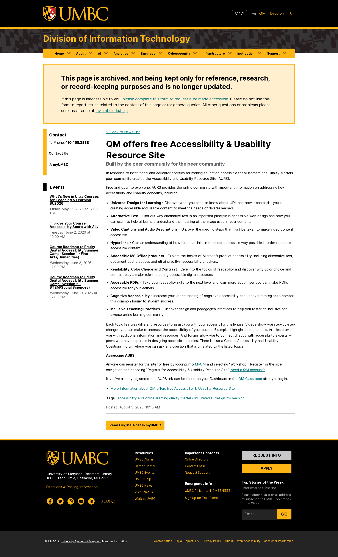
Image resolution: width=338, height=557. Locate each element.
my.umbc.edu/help (111, 110)
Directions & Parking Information (72, 487)
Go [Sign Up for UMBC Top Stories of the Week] (284, 514)
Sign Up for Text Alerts (201, 498)
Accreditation (163, 541)
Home (59, 53)
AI (99, 53)
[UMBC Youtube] (81, 501)
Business (148, 53)
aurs (141, 398)
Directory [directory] (277, 13)
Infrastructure (214, 53)
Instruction (246, 53)
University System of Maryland (81, 541)
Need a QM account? (247, 370)
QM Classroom (250, 379)
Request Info (266, 455)
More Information (172, 388)
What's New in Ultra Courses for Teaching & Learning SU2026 (74, 200)
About (81, 53)
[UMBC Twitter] (60, 501)
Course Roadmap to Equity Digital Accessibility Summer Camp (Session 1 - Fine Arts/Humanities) (74, 252)
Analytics (121, 53)
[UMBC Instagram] (70, 501)
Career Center (145, 466)
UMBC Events (144, 472)
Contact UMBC (195, 466)
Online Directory (196, 459)
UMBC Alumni (144, 459)
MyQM (200, 364)
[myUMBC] (259, 13)
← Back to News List (123, 132)
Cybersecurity (179, 53)
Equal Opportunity (187, 541)
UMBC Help (143, 479)
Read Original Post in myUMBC (135, 425)
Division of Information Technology (116, 38)
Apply (239, 13)
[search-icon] (290, 13)
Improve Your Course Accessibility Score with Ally (74, 225)
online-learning (156, 398)
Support (273, 53)
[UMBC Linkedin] (91, 501)
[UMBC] (75, 13)
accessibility (127, 398)
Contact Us (58, 153)
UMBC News (143, 485)
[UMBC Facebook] (50, 501)
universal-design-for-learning (222, 398)
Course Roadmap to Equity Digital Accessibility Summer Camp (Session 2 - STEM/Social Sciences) (74, 282)
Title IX (229, 541)
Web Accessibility (248, 541)
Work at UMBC (145, 498)
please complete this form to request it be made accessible (175, 99)
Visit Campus (144, 492)
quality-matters (181, 398)
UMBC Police (194, 490)
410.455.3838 (77, 142)
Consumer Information (278, 541)
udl (196, 398)
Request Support (197, 472)
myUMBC (60, 166)
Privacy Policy (212, 541)
